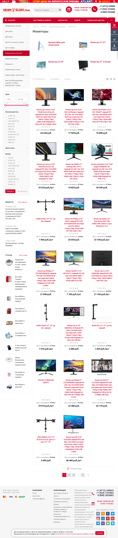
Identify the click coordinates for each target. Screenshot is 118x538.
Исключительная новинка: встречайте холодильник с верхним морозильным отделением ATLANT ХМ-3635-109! (15, 214)
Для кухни (9, 37)
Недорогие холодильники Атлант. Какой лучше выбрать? (20, 264)
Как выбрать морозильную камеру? (20, 298)
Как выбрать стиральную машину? (20, 374)
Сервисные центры (95, 20)
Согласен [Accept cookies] (99, 533)
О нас (35, 493)
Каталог (12, 20)
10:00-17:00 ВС (81, 10)
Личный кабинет (60, 519)
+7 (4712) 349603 (107, 6)
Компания (37, 490)
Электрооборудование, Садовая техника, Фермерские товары (14, 83)
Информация (60, 490)
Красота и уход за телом (14, 42)
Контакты (62, 20)
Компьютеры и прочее (13, 53)
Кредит (56, 504)
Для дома (9, 31)
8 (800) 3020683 (108, 12)
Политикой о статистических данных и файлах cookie (74, 534)
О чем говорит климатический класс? (20, 347)
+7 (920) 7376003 (107, 9)
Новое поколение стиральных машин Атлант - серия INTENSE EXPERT (16, 231)
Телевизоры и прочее (13, 26)
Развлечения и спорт (13, 69)
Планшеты (9, 64)
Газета (77, 20)
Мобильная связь (11, 58)
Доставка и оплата (42, 20)
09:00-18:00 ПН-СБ (82, 8)
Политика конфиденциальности (62, 515)
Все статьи (23, 255)
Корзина (57, 522)
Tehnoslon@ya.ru (39, 499)
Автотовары (10, 48)
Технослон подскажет (62, 499)
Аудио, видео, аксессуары (14, 75)
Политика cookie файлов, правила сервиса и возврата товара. (63, 509)
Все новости (22, 202)
